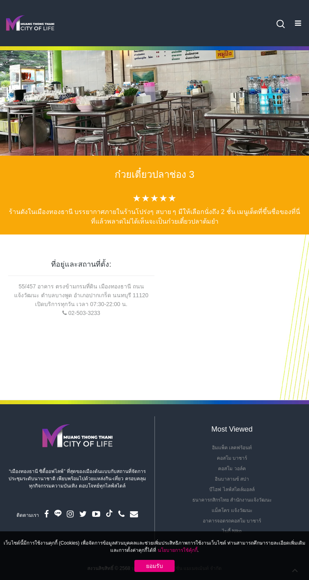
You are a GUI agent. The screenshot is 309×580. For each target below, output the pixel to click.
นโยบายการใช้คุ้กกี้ (178, 550)
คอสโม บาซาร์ (232, 458)
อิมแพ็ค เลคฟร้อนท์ (232, 447)
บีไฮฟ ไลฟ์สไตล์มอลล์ (231, 489)
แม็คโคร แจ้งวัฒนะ (232, 510)
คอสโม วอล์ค (231, 468)
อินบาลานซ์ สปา (232, 479)
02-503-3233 (84, 313)
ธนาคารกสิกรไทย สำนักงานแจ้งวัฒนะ (232, 500)
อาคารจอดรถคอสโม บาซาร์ (232, 521)
